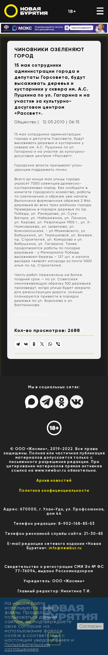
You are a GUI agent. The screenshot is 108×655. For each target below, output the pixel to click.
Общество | (26, 122)
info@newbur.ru (65, 548)
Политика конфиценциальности (54, 490)
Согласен (90, 626)
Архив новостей (54, 480)
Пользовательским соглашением (27, 647)
